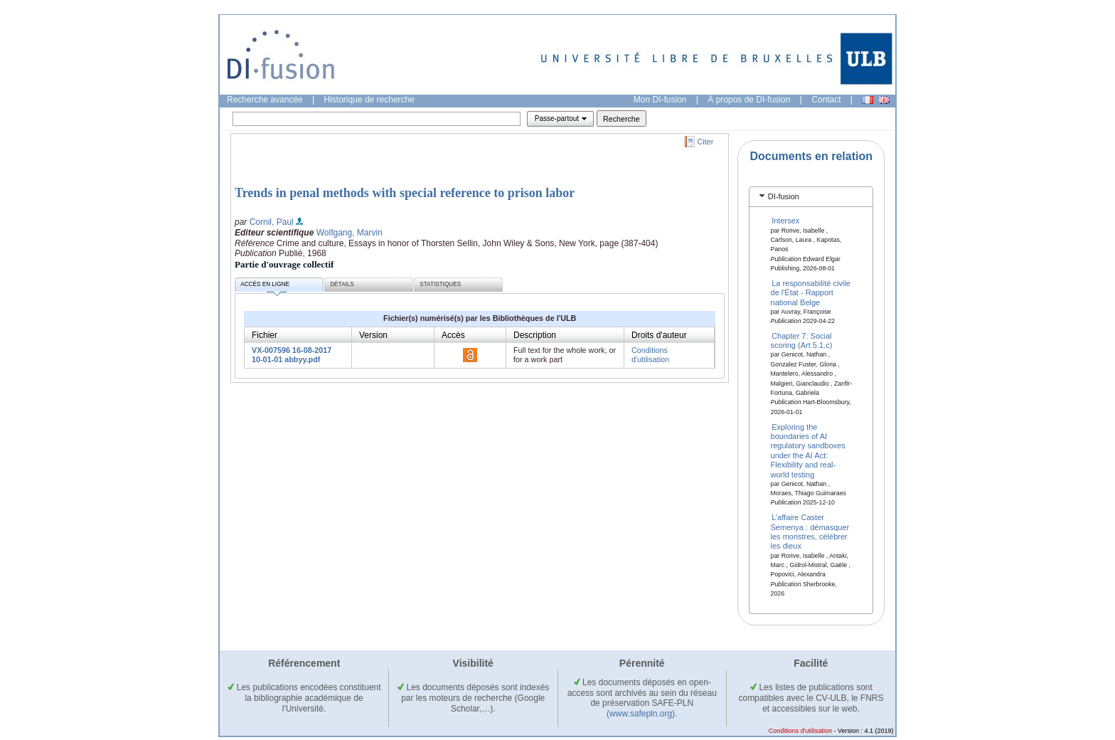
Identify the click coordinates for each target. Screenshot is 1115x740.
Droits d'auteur (659, 335)
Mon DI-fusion (660, 100)
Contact (826, 100)
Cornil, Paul (272, 222)
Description (534, 335)
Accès (453, 335)
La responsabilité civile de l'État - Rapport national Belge (810, 293)
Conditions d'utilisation (650, 355)
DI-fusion (783, 196)
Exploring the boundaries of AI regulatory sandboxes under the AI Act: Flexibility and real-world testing (808, 450)
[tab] (811, 196)
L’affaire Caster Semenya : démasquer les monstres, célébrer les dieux (810, 531)
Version (373, 335)
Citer (706, 141)
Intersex (785, 220)
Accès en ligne (264, 286)
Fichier (264, 335)
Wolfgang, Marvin (349, 233)
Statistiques (440, 284)
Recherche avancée (265, 100)
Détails (342, 284)
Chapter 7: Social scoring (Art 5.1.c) (802, 340)
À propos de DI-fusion (749, 100)
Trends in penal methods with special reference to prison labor (405, 193)
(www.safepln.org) (641, 714)
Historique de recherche (369, 100)
